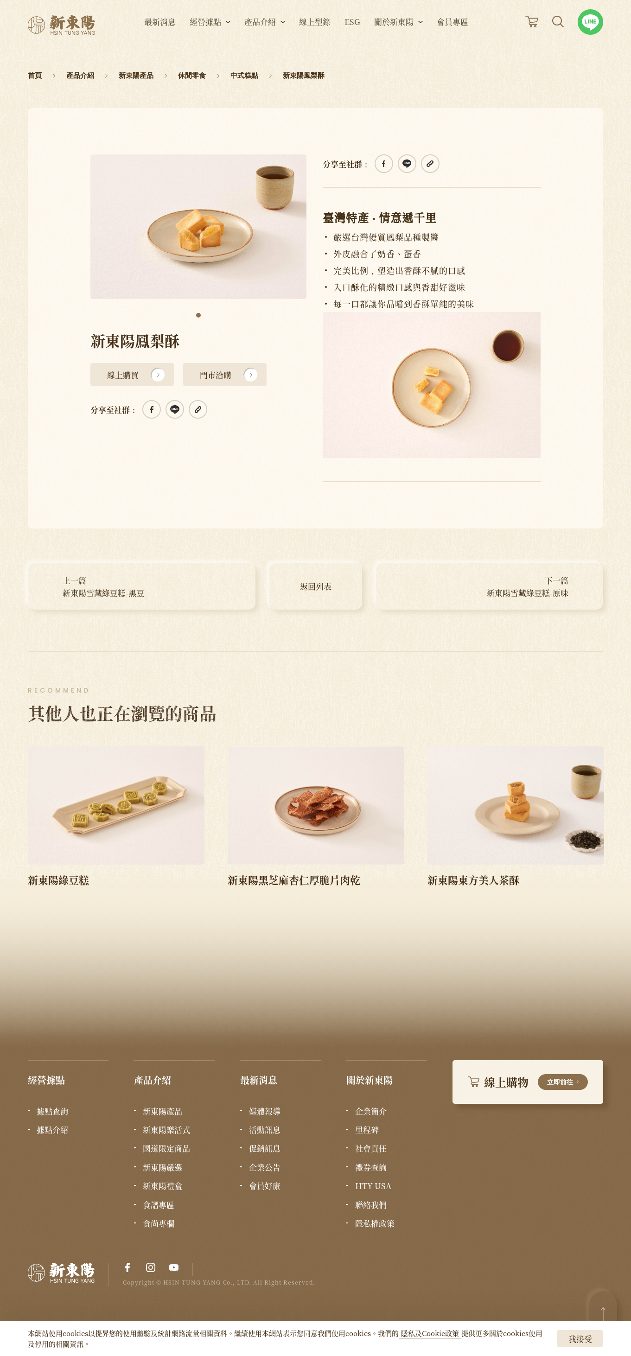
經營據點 (205, 33)
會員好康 (264, 1185)
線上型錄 (315, 33)
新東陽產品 (162, 1111)
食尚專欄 (158, 1223)
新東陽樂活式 (166, 1129)
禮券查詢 (371, 1167)
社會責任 (371, 1148)
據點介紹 (52, 1129)
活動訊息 (264, 1129)
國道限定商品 (166, 1148)
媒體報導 (264, 1111)
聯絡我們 (371, 1205)
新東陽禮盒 (162, 1185)
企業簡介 (371, 1111)
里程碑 (367, 1129)
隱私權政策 (375, 1223)
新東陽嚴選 (162, 1167)
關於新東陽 (394, 33)
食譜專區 (158, 1205)
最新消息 (160, 33)
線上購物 (528, 1082)
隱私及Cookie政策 (430, 1333)
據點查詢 (52, 1111)
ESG (352, 33)
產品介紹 (260, 33)
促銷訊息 (264, 1148)
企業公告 (264, 1167)
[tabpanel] (198, 226)
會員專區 (452, 33)
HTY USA (373, 1185)
